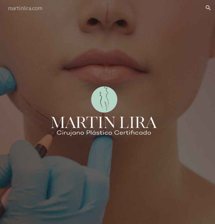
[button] (208, 8)
